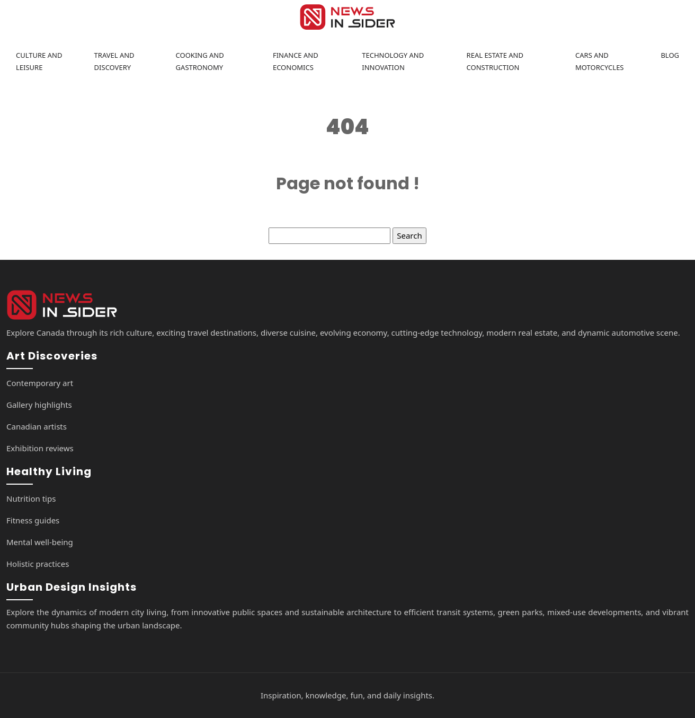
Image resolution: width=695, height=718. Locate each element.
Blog (670, 55)
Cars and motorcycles (599, 61)
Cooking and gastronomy (200, 61)
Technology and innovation (393, 61)
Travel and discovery (114, 61)
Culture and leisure (39, 61)
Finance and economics (295, 61)
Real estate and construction (495, 61)
